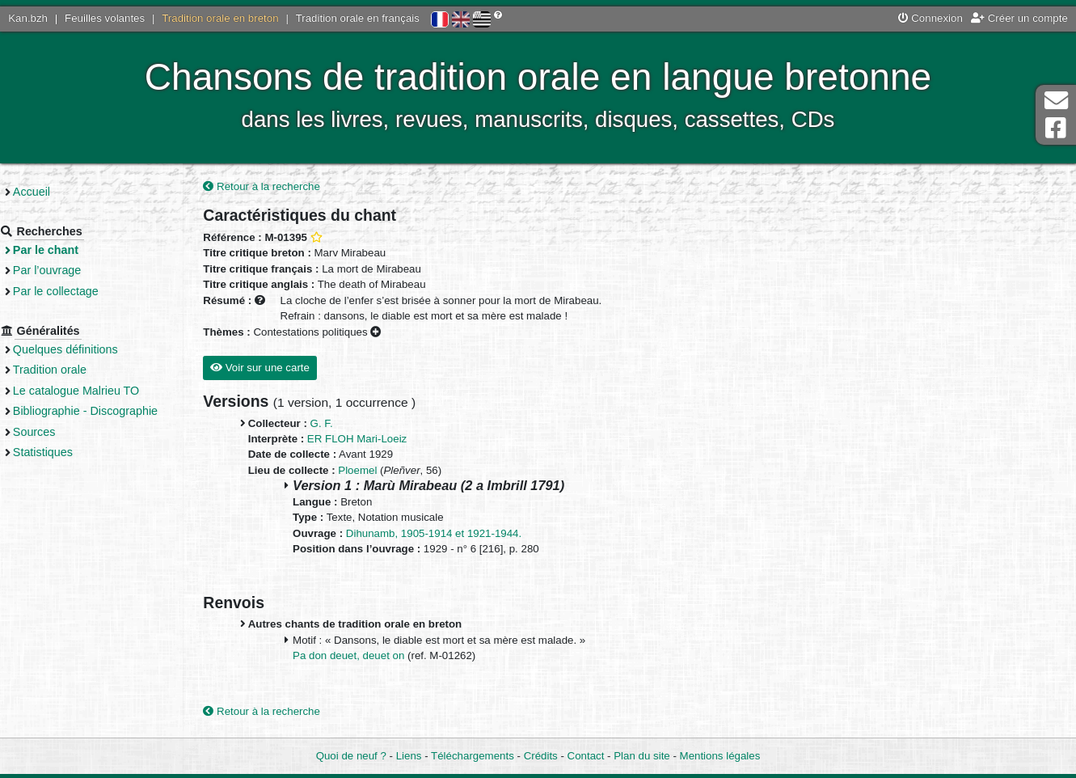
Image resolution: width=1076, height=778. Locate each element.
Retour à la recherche (286, 187)
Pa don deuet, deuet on (374, 657)
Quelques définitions (93, 349)
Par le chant (74, 249)
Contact (586, 757)
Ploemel (381, 471)
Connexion (930, 18)
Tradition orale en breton (220, 18)
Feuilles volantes (105, 18)
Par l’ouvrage (75, 270)
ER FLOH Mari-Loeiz (381, 439)
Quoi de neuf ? (351, 757)
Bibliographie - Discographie (113, 410)
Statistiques (71, 452)
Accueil (59, 191)
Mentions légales (720, 757)
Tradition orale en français (358, 18)
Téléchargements (472, 757)
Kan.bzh (28, 18)
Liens (409, 757)
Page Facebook (1056, 128)
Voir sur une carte (284, 368)
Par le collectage (84, 291)
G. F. (346, 424)
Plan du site (641, 757)
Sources (62, 431)
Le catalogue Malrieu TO (104, 390)
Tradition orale (78, 369)
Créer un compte (1019, 18)
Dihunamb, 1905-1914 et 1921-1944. (458, 534)
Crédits (541, 757)
